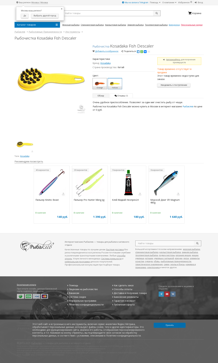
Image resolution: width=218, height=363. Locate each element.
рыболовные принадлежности (176, 261)
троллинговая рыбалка (146, 255)
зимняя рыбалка (190, 252)
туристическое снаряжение (149, 264)
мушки (195, 255)
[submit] (156, 13)
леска (186, 258)
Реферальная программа (81, 300)
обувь (157, 261)
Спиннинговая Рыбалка (92, 25)
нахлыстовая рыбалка (170, 252)
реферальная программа (77, 261)
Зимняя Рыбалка (135, 25)
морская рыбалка (191, 249)
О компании (169, 2)
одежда (149, 261)
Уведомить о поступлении (174, 85)
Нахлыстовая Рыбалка (115, 25)
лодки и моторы (167, 255)
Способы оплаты (121, 289)
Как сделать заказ (122, 285)
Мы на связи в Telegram (135, 2)
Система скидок (76, 296)
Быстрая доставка (115, 249)
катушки (149, 258)
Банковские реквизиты (125, 296)
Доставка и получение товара (129, 293)
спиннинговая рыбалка (146, 252)
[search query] (111, 13)
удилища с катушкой (164, 258)
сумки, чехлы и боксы (174, 264)
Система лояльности (111, 258)
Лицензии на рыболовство (82, 289)
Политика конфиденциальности (85, 304)
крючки (178, 258)
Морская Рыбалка (70, 25)
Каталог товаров (37, 25)
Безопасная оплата (26, 284)
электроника (153, 267)
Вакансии (73, 293)
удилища (139, 258)
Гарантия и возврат (123, 300)
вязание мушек (183, 255)
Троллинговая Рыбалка (156, 25)
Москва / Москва (39, 2)
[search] (197, 243)
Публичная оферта (123, 304)
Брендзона (174, 25)
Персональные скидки (192, 25)
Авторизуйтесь (173, 59)
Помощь (155, 2)
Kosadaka (105, 63)
